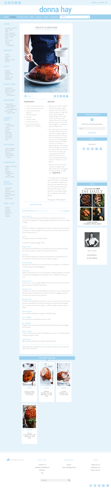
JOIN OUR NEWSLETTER (69, 467)
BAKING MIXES (9, 100)
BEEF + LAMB (8, 30)
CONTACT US (42, 465)
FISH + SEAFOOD (10, 33)
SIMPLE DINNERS (10, 149)
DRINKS (7, 61)
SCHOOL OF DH (22, 17)
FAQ (42, 473)
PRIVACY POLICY (95, 470)
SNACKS (7, 207)
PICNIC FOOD (9, 77)
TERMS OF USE (95, 465)
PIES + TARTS (8, 40)
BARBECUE (8, 79)
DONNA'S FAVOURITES (9, 125)
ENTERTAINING (9, 162)
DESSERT (7, 211)
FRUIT (6, 140)
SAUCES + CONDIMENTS (10, 94)
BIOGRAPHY (92, 255)
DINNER (7, 24)
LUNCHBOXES (9, 154)
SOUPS (7, 42)
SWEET (7, 54)
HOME (6, 17)
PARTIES (7, 152)
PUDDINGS (8, 133)
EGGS (6, 58)
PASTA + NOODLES (10, 35)
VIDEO (32, 17)
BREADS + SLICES (10, 60)
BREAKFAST (8, 50)
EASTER (7, 190)
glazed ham (65, 347)
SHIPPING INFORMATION (42, 467)
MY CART (101, 3)
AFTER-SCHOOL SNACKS (9, 156)
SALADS (7, 70)
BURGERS (8, 72)
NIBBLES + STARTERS (11, 166)
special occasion (31, 349)
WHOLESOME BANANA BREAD (10, 105)
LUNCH (6, 66)
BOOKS (46, 17)
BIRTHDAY (8, 193)
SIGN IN (69, 465)
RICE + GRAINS (9, 37)
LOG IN (94, 3)
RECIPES (13, 17)
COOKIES (8, 129)
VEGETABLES (8, 88)
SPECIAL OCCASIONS (8, 183)
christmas (29, 347)
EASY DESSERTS (9, 150)
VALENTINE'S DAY (10, 195)
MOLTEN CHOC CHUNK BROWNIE (11, 108)
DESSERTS (8, 172)
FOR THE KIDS (9, 145)
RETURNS (42, 470)
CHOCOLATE (9, 138)
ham (23, 349)
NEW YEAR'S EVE (10, 191)
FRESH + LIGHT (9, 203)
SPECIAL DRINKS (10, 177)
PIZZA (6, 38)
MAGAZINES (54, 17)
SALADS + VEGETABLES (9, 44)
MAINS (7, 168)
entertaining (56, 347)
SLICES (7, 131)
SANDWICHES (9, 74)
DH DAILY (39, 17)
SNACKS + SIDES (9, 84)
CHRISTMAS (8, 188)
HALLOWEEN (9, 198)
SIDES (6, 170)
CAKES (7, 127)
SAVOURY (8, 56)
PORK (6, 32)
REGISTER (92, 133)
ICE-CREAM (8, 136)
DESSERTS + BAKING (8, 119)
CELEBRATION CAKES (9, 174)
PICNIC (7, 197)
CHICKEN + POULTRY (11, 28)
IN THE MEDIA (92, 258)
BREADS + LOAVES (10, 90)
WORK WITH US (95, 467)
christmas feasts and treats (42, 347)
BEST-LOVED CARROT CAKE (10, 112)
